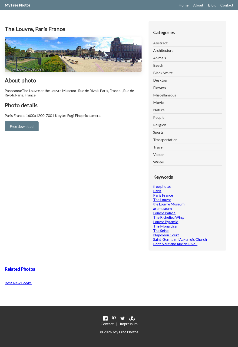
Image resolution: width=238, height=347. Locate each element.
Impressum (129, 323)
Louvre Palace (164, 213)
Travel (158, 147)
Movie (158, 102)
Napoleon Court (166, 235)
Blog (212, 5)
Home (183, 5)
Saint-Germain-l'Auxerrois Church (180, 239)
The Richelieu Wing (168, 217)
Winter (158, 162)
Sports (158, 132)
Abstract (160, 43)
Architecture (163, 50)
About (198, 5)
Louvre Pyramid (165, 221)
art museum (162, 208)
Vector (158, 154)
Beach (158, 65)
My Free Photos (17, 5)
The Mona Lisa (165, 226)
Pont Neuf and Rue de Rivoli (175, 243)
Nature (159, 110)
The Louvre (162, 199)
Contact (226, 5)
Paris (157, 190)
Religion (159, 124)
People (158, 117)
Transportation (165, 139)
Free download (21, 126)
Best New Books (18, 283)
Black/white (163, 72)
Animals (159, 58)
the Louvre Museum (169, 204)
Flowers (159, 87)
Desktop (160, 80)
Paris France (163, 195)
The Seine (161, 230)
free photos (162, 186)
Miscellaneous (164, 95)
